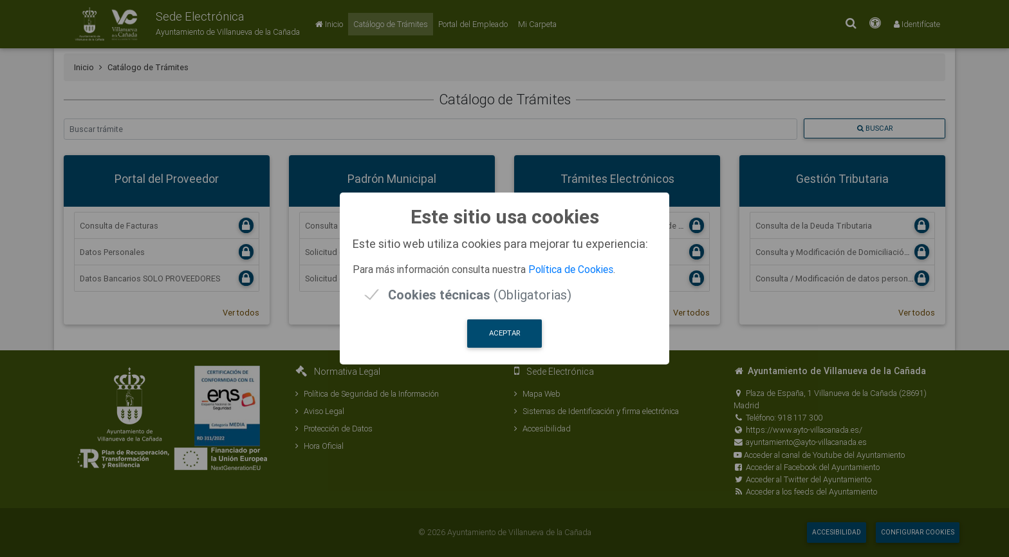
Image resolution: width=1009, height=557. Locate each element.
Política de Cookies (570, 269)
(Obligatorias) (479, 295)
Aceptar (504, 332)
